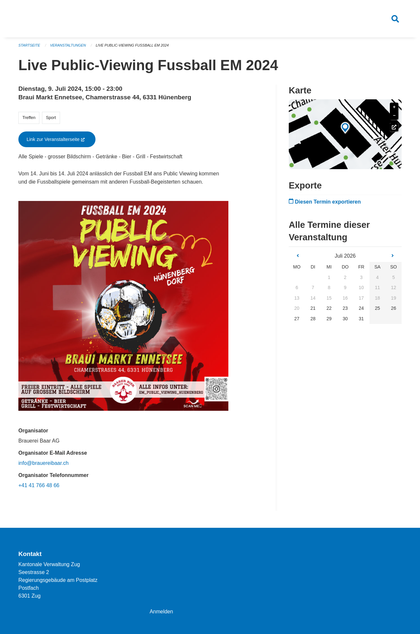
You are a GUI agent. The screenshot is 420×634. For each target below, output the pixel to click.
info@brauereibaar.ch (43, 463)
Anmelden (161, 611)
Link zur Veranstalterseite (61, 140)
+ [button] (394, 108)
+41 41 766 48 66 (38, 486)
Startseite (29, 46)
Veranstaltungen (68, 46)
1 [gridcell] (329, 278)
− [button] (394, 116)
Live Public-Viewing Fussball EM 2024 (133, 46)
